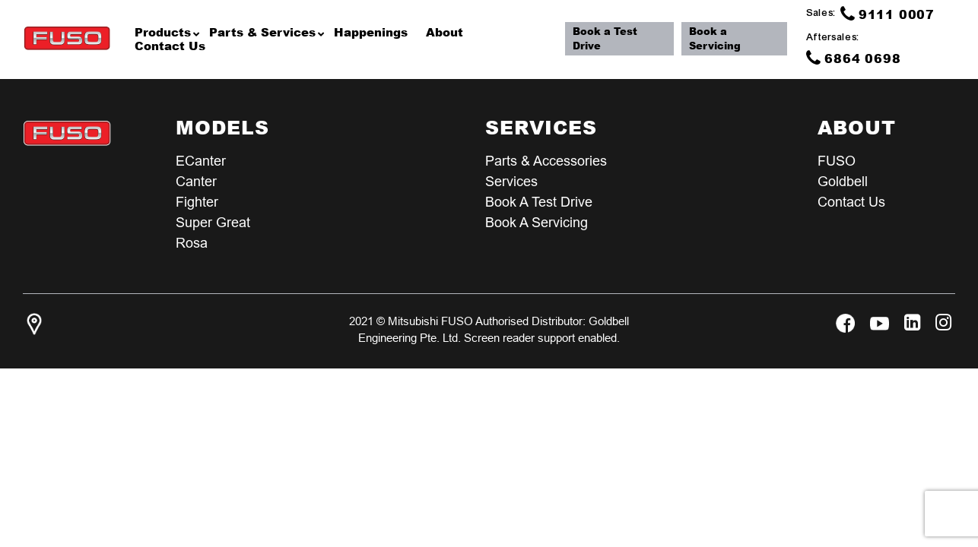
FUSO (837, 161)
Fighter (197, 202)
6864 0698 (854, 58)
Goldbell (843, 181)
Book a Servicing (716, 38)
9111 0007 (888, 14)
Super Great (213, 222)
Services (511, 181)
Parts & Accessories (546, 161)
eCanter (201, 161)
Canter (196, 181)
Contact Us (851, 202)
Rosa (192, 243)
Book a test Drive (538, 202)
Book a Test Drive (607, 38)
